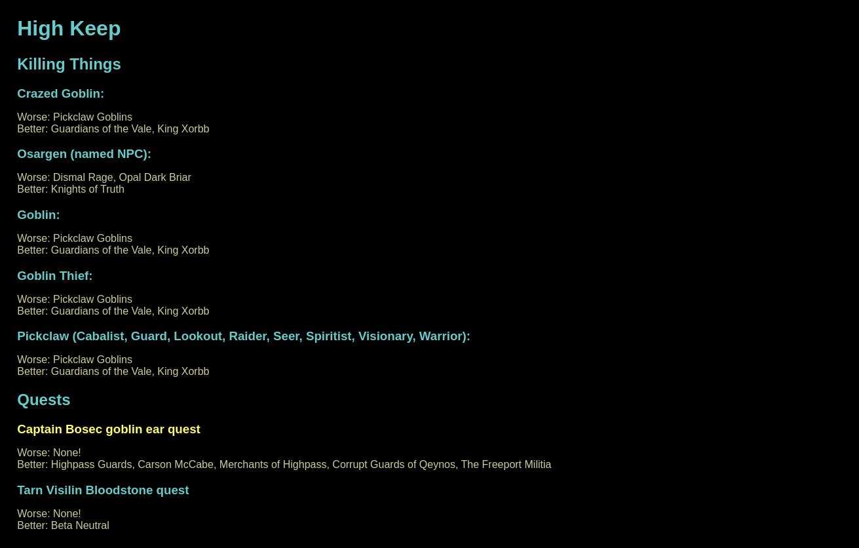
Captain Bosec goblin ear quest (108, 429)
